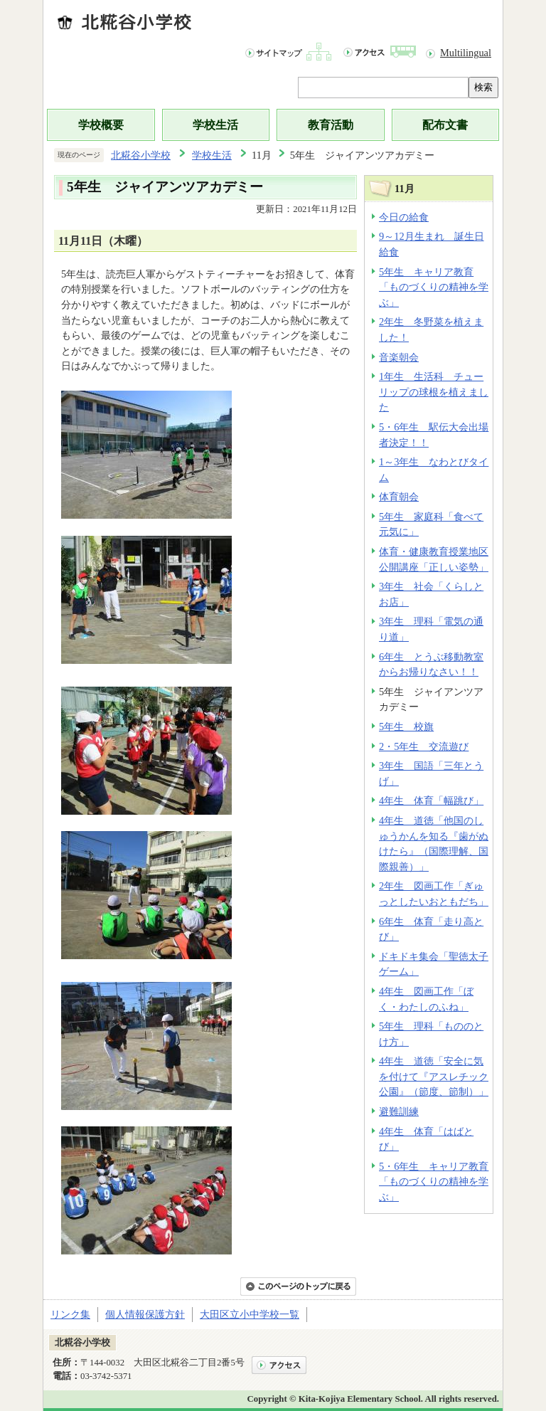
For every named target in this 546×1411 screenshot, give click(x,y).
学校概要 (101, 125)
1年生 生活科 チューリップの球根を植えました (433, 392)
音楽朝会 (399, 357)
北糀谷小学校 (141, 155)
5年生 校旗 (406, 726)
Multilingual (465, 52)
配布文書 (445, 125)
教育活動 (330, 125)
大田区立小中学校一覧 (249, 1314)
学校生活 (215, 125)
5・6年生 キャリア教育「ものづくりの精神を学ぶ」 (433, 1182)
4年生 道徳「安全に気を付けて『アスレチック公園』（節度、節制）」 (433, 1076)
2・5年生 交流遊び (424, 746)
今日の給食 (404, 217)
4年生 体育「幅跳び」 (431, 800)
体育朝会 (399, 496)
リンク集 (70, 1314)
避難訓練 (399, 1111)
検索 (483, 87)
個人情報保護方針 (145, 1314)
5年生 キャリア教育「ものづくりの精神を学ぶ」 (433, 287)
